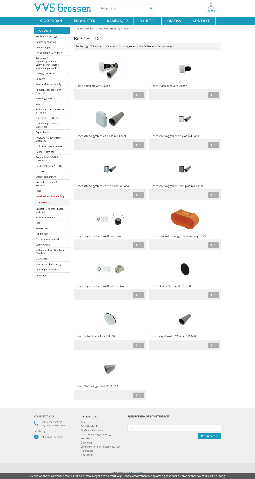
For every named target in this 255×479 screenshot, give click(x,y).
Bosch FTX (45, 202)
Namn (111, 46)
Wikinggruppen (136, 473)
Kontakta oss (44, 416)
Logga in (210, 10)
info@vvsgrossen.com (45, 431)
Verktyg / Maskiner (53, 73)
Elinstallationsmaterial (53, 239)
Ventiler (53, 104)
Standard (97, 46)
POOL (53, 190)
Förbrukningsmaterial (53, 217)
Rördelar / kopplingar (53, 36)
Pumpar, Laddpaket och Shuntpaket (53, 91)
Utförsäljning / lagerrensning (96, 434)
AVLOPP (53, 171)
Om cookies (87, 454)
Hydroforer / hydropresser (53, 146)
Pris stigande (127, 46)
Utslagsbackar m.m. (46, 176)
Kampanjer (117, 20)
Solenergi (53, 78)
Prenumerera (209, 436)
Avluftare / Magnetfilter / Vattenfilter (53, 139)
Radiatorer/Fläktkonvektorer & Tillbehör (53, 111)
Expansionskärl (53, 132)
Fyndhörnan (42, 233)
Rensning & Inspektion (47, 269)
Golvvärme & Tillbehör (53, 118)
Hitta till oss (87, 450)
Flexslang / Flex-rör (53, 98)
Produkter (84, 20)
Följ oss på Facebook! (49, 436)
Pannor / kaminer (53, 151)
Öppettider (86, 442)
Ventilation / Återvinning (53, 196)
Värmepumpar (53, 47)
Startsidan (51, 20)
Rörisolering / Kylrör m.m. (53, 52)
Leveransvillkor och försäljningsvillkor (100, 446)
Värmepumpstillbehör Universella (53, 125)
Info (138, 95)
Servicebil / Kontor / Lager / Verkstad (53, 210)
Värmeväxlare (53, 244)
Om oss (174, 20)
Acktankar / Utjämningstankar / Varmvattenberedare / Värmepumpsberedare (53, 63)
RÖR (53, 223)
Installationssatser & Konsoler (53, 184)
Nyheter (148, 20)
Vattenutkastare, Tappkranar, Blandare (53, 251)
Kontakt (201, 20)
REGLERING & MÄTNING (53, 165)
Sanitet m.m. (53, 228)
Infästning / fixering (53, 41)
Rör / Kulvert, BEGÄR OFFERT (47, 159)
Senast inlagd (166, 46)
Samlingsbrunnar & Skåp (53, 84)
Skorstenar (53, 258)
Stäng (221, 476)
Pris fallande (146, 46)
